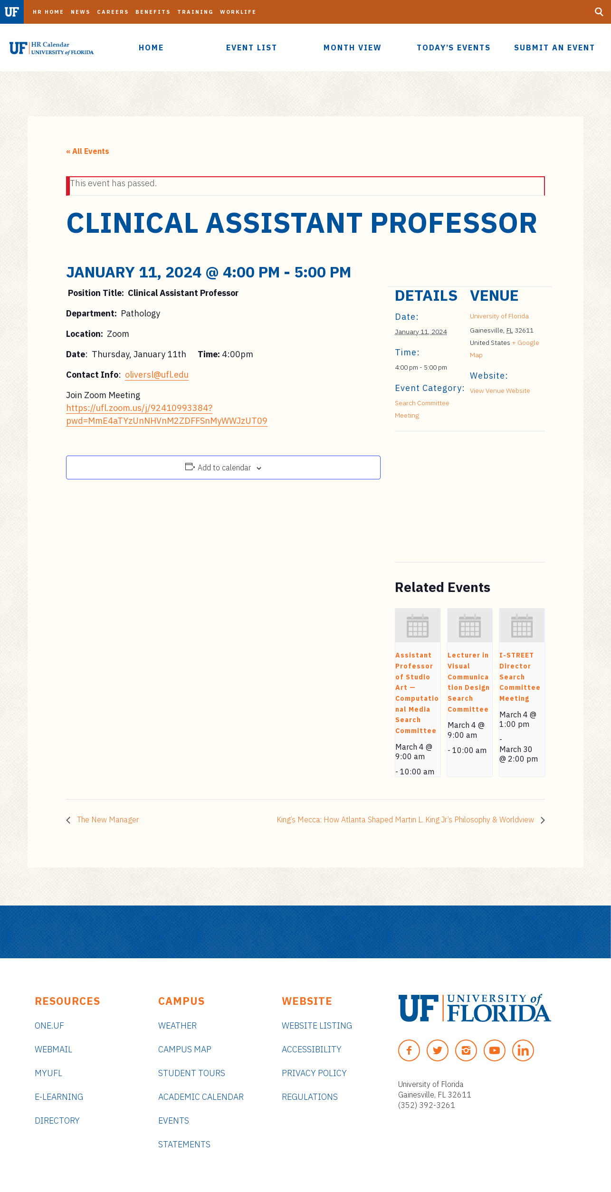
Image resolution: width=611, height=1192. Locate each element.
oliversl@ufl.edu (157, 374)
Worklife (238, 12)
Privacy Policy (314, 1073)
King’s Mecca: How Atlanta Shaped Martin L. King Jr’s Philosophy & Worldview (406, 819)
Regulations (310, 1096)
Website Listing (317, 1025)
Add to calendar (224, 467)
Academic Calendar (201, 1096)
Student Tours (191, 1073)
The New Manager (107, 819)
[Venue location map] (445, 497)
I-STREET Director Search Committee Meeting (520, 677)
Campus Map (184, 1049)
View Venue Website (500, 390)
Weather (177, 1025)
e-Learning (59, 1096)
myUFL (48, 1073)
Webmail (53, 1049)
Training (195, 12)
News (80, 12)
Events (173, 1120)
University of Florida (499, 316)
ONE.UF (49, 1025)
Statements (184, 1144)
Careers (113, 12)
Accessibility (312, 1049)
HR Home (48, 12)
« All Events (87, 151)
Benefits (153, 12)
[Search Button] (599, 12)
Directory (57, 1120)
